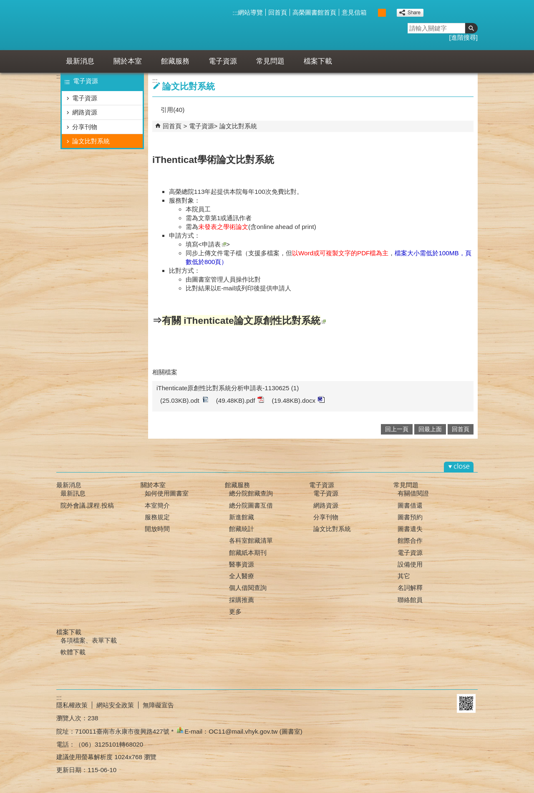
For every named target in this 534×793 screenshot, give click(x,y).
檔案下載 (318, 61)
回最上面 (430, 429)
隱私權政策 (72, 705)
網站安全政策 (115, 705)
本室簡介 (157, 505)
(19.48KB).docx (298, 400)
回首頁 (277, 12)
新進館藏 (241, 517)
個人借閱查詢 (248, 587)
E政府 (444, 703)
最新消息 (80, 61)
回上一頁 (396, 429)
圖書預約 (410, 517)
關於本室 (127, 61)
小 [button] (373, 12)
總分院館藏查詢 (251, 493)
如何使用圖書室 (167, 493)
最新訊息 (73, 493)
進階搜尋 (463, 37)
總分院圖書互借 (251, 505)
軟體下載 (73, 652)
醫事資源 (241, 564)
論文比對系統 (91, 141)
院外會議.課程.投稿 (87, 505)
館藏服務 (175, 61)
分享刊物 (84, 126)
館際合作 (410, 540)
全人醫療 (241, 576)
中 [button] (382, 13)
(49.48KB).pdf (240, 400)
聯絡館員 (410, 599)
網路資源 (84, 112)
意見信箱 (354, 12)
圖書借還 (410, 505)
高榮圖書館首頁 (314, 12)
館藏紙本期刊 (248, 552)
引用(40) (172, 109)
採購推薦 (241, 599)
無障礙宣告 (158, 705)
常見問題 (270, 61)
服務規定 (157, 517)
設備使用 (410, 564)
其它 (404, 576)
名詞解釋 (410, 587)
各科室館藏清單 (251, 540)
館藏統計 (241, 528)
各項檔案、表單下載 (88, 640)
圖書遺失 (410, 528)
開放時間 (157, 528)
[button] (471, 28)
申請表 (214, 244)
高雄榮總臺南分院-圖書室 (132, 25)
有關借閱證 (413, 493)
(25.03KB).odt (184, 400)
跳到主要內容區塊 (4, 4)
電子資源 (223, 61)
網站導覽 (250, 12)
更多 (235, 611)
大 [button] (390, 12)
